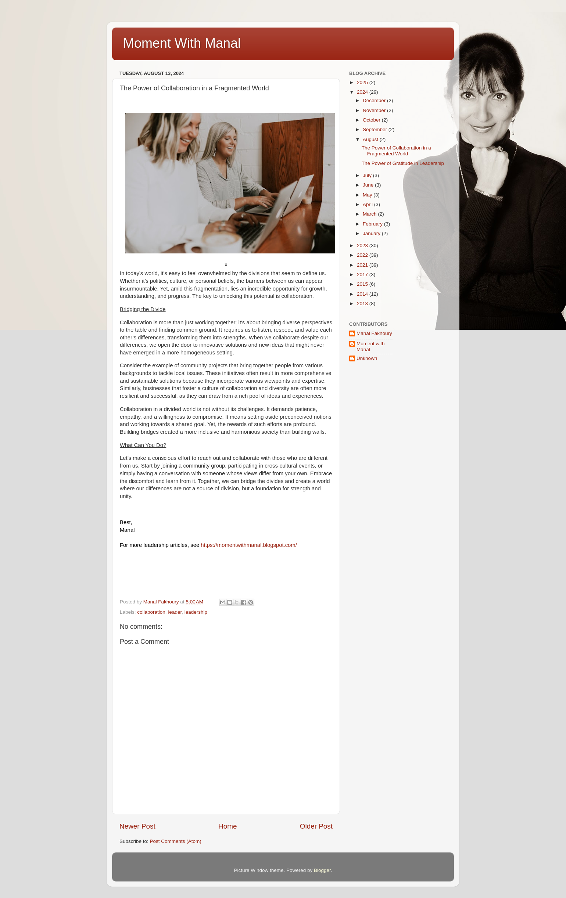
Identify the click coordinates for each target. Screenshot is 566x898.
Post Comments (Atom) (175, 841)
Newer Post (137, 826)
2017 (363, 274)
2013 (363, 303)
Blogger (322, 870)
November (375, 110)
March (370, 214)
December (375, 100)
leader (175, 612)
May (368, 195)
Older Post (316, 826)
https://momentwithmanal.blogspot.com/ (249, 545)
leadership (196, 612)
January (372, 233)
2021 (363, 265)
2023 (363, 245)
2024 (363, 92)
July (368, 175)
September (375, 129)
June (369, 185)
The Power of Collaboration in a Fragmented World (396, 150)
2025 (363, 82)
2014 (363, 294)
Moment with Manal (371, 346)
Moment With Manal (182, 43)
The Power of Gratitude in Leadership (403, 163)
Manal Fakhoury (374, 333)
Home (227, 826)
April (368, 204)
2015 (363, 284)
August (371, 139)
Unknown (367, 358)
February (373, 224)
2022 (363, 255)
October (372, 120)
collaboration (151, 612)
